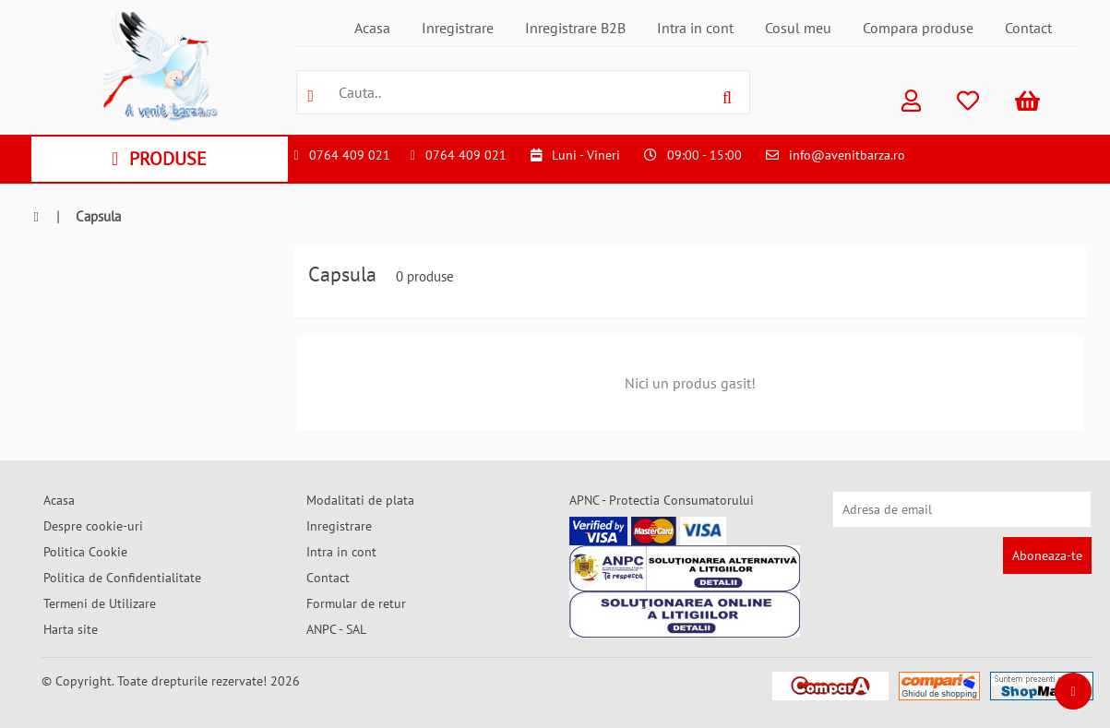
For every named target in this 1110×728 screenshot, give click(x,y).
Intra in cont (695, 27)
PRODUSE (159, 159)
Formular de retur (356, 603)
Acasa (372, 27)
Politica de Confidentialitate (122, 577)
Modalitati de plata (360, 500)
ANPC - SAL (336, 629)
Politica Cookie (85, 551)
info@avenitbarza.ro (847, 155)
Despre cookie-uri (93, 526)
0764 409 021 (349, 155)
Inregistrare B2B (575, 27)
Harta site (70, 629)
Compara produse (918, 27)
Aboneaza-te (1047, 555)
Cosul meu (798, 27)
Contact (1028, 27)
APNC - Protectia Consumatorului (661, 500)
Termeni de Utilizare (99, 603)
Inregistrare (458, 27)
